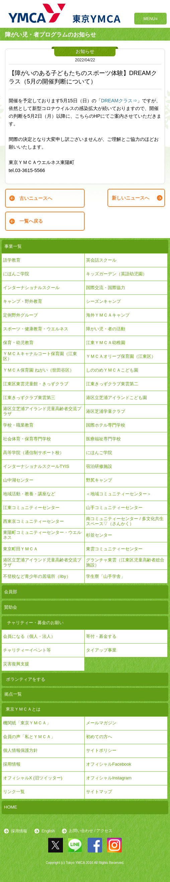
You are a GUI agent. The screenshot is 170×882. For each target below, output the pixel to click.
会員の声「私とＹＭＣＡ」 (29, 736)
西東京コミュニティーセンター (33, 521)
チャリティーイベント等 (27, 650)
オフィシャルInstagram (109, 777)
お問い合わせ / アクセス (90, 831)
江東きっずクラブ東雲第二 (112, 383)
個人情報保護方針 (20, 750)
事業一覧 (13, 246)
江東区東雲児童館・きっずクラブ (35, 383)
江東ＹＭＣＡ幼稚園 (105, 342)
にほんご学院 (16, 273)
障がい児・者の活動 (105, 328)
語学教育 (11, 260)
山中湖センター (18, 480)
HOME (10, 807)
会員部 (10, 591)
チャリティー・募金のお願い (35, 622)
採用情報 (19, 831)
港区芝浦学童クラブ (105, 411)
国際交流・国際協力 (105, 287)
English (48, 831)
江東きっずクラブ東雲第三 (29, 397)
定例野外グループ (20, 315)
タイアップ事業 (101, 650)
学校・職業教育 (18, 425)
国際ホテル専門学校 (108, 425)
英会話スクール (101, 260)
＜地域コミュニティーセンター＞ (118, 493)
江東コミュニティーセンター (31, 507)
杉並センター (99, 535)
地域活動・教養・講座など (29, 493)
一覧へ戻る (31, 221)
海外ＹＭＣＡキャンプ (108, 315)
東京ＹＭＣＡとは (23, 709)
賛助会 (10, 607)
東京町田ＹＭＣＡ (20, 548)
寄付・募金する (101, 636)
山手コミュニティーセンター (114, 507)
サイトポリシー (101, 750)
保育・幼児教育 (18, 342)
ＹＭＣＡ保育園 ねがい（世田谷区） (38, 370)
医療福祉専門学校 (103, 438)
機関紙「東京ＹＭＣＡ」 (27, 722)
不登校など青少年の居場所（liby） (37, 576)
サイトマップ (99, 791)
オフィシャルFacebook (108, 764)
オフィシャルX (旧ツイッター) (32, 777)
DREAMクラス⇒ (119, 100)
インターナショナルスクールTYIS (36, 466)
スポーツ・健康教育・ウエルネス (35, 328)
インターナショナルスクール (31, 287)
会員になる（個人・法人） (29, 636)
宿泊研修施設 (99, 466)
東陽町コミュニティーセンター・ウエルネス (42, 535)
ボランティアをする (25, 679)
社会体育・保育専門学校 (27, 438)
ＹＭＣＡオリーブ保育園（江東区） (121, 356)
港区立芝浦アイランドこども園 (116, 397)
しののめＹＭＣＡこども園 (112, 370)
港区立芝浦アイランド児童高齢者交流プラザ (42, 411)
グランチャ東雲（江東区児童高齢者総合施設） (125, 562)
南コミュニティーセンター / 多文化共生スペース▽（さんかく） (125, 521)
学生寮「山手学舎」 (105, 576)
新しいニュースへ (130, 198)
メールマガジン (101, 722)
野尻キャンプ (99, 480)
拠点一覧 (13, 694)
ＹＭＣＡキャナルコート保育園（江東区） (40, 356)
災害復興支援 (16, 663)
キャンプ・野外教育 (22, 301)
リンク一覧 (14, 791)
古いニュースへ (35, 198)
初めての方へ (99, 736)
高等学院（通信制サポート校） (33, 452)
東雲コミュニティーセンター (114, 548)
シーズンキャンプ (103, 301)
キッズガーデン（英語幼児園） (116, 273)
